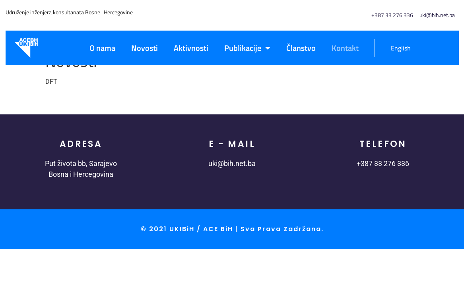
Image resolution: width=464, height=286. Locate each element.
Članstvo (301, 48)
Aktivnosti (191, 48)
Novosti (144, 48)
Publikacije (247, 48)
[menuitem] (397, 48)
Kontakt (345, 48)
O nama (102, 48)
